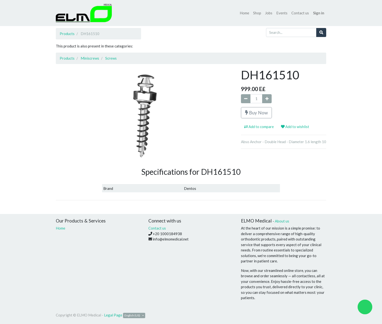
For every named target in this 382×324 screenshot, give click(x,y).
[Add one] (267, 98)
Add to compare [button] (259, 126)
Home (60, 228)
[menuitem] (244, 13)
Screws (111, 58)
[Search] (321, 32)
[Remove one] (245, 98)
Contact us (157, 228)
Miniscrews (90, 58)
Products (67, 33)
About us (282, 221)
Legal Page (113, 315)
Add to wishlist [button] (295, 126)
